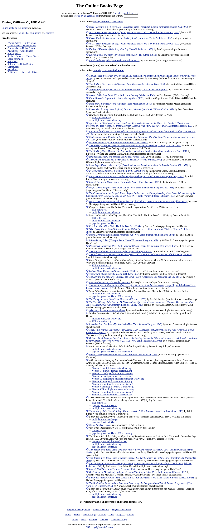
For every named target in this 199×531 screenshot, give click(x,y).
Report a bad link (101, 509)
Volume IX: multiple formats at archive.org (112, 392)
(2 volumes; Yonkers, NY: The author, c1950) (123, 55)
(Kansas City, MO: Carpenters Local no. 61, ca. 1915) (141, 303)
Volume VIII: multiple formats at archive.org (113, 389)
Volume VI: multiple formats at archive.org (112, 384)
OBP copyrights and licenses (99, 527)
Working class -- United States (22, 43)
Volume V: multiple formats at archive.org (112, 381)
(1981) (117, 156)
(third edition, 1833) (139, 124)
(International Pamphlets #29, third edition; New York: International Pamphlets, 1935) (138, 201)
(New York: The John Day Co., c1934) (115, 226)
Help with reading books (78, 509)
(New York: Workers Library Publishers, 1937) (140, 194)
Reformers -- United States (20, 64)
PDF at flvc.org (99, 209)
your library (35, 33)
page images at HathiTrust (104, 223)
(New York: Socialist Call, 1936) (141, 339)
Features (93, 519)
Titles (111, 514)
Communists (13, 67)
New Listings (89, 514)
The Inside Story (119, 519)
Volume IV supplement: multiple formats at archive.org (118, 378)
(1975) (127, 84)
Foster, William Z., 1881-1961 (108, 21)
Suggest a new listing (122, 509)
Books (75, 519)
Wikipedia (23, 33)
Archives (104, 519)
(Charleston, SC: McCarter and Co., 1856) (135, 277)
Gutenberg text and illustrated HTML (109, 441)
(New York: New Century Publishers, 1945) (122, 95)
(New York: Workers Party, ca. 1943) (125, 324)
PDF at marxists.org (101, 117)
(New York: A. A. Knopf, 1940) (112, 469)
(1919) (112, 271)
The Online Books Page (99, 5)
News (83, 519)
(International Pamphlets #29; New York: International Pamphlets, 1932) (132, 234)
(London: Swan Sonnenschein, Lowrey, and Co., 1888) (135, 145)
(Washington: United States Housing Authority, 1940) (136, 176)
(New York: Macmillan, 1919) (136, 411)
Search (77, 514)
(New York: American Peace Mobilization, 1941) (120, 103)
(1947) (117, 171)
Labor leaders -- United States (22, 45)
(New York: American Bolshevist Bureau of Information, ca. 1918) (140, 254)
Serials (130, 514)
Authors (102, 514)
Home (68, 514)
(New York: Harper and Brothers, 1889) (117, 299)
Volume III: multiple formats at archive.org (112, 373)
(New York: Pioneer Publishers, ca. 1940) (124, 182)
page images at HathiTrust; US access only (112, 296)
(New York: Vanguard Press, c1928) (137, 472)
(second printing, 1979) (125, 159)
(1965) (128, 89)
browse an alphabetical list (85, 16)
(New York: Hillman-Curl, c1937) (131, 109)
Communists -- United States (21, 48)
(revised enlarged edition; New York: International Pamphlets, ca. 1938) (131, 187)
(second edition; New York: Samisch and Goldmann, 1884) (123, 354)
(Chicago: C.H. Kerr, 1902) (114, 274)
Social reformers (15, 59)
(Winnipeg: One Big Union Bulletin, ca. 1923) (121, 49)
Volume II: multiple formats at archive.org (112, 371)
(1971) (116, 98)
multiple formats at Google (104, 419)
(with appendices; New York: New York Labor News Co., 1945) (134, 32)
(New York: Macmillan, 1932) (114, 60)
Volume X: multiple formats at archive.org (112, 394)
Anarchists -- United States (20, 51)
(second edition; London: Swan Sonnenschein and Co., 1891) (138, 151)
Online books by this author (15, 28)
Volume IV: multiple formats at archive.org (112, 376)
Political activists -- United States (23, 72)
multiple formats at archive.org (106, 120)
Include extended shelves (125, 13)
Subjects (121, 514)
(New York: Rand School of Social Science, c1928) (141, 477)
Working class (14, 53)
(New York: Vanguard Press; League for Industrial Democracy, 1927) (133, 246)
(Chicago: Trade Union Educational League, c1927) (123, 240)
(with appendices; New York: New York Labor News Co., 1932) (134, 43)
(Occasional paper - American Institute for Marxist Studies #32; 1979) (138, 27)
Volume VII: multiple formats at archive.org (113, 386)
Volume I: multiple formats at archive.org (111, 368)
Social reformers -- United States (23, 56)
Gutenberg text (99, 430)
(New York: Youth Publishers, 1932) (130, 38)
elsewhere (49, 33)
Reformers (13, 61)
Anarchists (13, 69)
